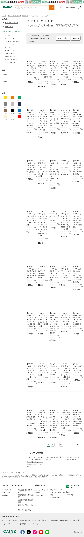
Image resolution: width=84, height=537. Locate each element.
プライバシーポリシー (58, 498)
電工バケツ (8, 47)
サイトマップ (6, 501)
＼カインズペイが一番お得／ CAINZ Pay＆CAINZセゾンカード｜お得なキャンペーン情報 (35, 470)
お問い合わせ (55, 506)
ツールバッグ (9, 44)
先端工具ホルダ (10, 56)
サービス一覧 (6, 498)
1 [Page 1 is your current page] (48, 445)
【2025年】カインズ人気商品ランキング (73, 467)
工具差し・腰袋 (10, 50)
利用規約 (37, 501)
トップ (4, 16)
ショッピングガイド (41, 498)
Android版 (69, 503)
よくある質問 (38, 504)
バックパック (9, 35)
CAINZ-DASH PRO (14, 16)
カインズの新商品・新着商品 (54, 467)
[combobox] (30, 7)
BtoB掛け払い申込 (24, 518)
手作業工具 (25, 16)
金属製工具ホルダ (11, 60)
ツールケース (9, 53)
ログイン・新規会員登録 (66, 8)
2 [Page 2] (52, 445)
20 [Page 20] (61, 445)
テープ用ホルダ (10, 63)
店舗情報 (5, 504)
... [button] (57, 444)
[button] (52, 7)
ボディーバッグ (10, 38)
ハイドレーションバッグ (13, 41)
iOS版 (68, 500)
